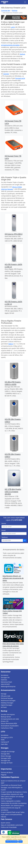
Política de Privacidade (9, 827)
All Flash (4, 707)
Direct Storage (6, 756)
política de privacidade (11, 841)
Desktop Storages (7, 703)
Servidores (4, 675)
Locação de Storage (8, 751)
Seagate (6, 74)
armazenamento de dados (10, 45)
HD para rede (5, 696)
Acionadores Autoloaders (10, 726)
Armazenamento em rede (10, 719)
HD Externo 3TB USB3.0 (13, 234)
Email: (3, 530)
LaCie (13, 27)
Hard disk (4, 744)
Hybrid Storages (6, 705)
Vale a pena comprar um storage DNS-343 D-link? (12, 797)
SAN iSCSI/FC (5, 684)
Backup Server (6, 717)
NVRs (3, 740)
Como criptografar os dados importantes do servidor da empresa (14, 802)
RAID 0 (10, 344)
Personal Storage (7, 698)
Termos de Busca (7, 772)
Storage (3, 694)
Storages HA (5, 677)
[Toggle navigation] (25, 2)
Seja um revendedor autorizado (12, 825)
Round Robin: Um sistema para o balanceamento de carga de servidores (12, 807)
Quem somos (5, 823)
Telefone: (4, 537)
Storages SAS (5, 760)
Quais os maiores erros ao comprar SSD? (13, 782)
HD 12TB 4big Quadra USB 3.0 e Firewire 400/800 (13, 491)
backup (22, 54)
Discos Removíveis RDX (9, 723)
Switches (4, 680)
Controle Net (5, 10)
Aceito (20, 841)
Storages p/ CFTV (7, 737)
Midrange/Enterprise (8, 686)
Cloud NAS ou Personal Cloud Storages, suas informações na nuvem (11, 787)
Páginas (14, 10)
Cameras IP (5, 742)
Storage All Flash (6, 763)
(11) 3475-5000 (16, 520)
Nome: (3, 523)
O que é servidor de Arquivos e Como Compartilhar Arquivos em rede (14, 793)
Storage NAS (5, 754)
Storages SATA (6, 758)
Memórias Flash (6, 682)
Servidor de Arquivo (8, 714)
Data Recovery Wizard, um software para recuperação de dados (13, 578)
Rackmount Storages (8, 700)
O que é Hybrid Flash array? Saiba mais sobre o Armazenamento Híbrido (12, 814)
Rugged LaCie (20, 78)
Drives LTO (4, 721)
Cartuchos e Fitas (7, 728)
